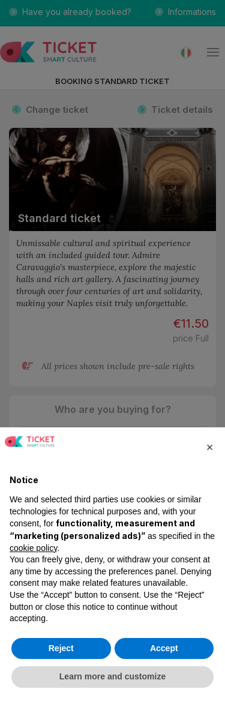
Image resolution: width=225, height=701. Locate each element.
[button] (209, 446)
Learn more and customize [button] (112, 676)
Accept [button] (164, 648)
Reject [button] (61, 648)
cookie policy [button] (33, 548)
